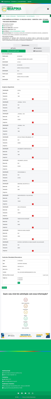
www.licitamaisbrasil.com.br (17, 31)
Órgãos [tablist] (13, 48)
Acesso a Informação (11, 16)
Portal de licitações (21, 16)
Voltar (4, 287)
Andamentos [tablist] (25, 45)
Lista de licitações (31, 16)
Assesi (20, 397)
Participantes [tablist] (37, 48)
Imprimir (46, 21)
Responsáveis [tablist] (37, 51)
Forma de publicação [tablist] (13, 51)
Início (3, 16)
